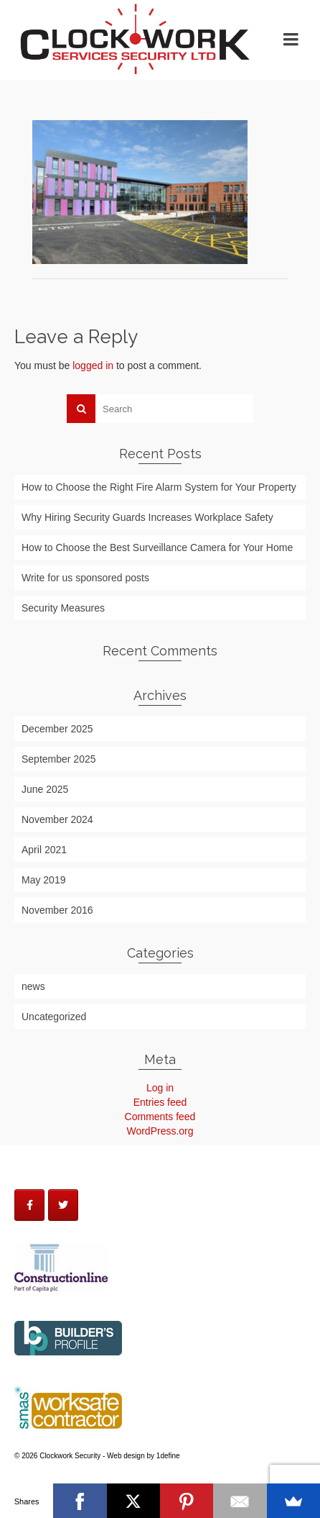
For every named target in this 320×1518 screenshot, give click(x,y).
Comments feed (160, 1116)
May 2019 (43, 880)
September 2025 (59, 759)
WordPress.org (159, 1131)
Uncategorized (54, 1016)
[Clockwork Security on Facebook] (29, 1205)
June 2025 (45, 789)
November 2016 (57, 910)
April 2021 (44, 849)
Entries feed (160, 1102)
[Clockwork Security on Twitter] (63, 1205)
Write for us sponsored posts (85, 577)
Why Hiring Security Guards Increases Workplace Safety (147, 517)
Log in (160, 1088)
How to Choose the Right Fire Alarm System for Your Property (159, 487)
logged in (92, 365)
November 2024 (57, 819)
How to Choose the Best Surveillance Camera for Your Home (157, 547)
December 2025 (57, 729)
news (33, 986)
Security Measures (63, 608)
